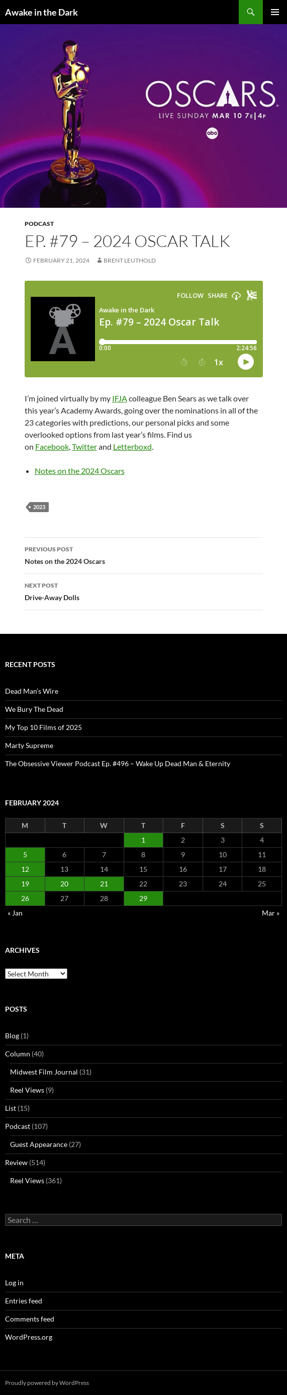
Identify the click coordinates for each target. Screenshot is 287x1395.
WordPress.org (28, 1337)
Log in (14, 1282)
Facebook (52, 446)
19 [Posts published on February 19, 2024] (25, 883)
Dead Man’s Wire (31, 691)
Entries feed (23, 1300)
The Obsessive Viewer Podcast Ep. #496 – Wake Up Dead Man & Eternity (117, 763)
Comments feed (29, 1319)
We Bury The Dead (34, 709)
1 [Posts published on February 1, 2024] (143, 840)
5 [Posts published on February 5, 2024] (25, 854)
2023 (39, 507)
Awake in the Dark (41, 12)
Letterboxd (132, 446)
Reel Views (27, 1090)
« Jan (15, 913)
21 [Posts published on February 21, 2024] (104, 883)
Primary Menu (275, 12)
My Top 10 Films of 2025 (43, 727)
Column (17, 1053)
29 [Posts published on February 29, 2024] (143, 898)
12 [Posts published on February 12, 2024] (25, 869)
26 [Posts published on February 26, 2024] (25, 898)
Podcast (39, 223)
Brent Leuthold (130, 260)
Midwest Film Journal (44, 1072)
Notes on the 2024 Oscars (80, 470)
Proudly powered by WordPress (47, 1382)
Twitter (84, 446)
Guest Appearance (38, 1144)
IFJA (119, 398)
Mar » (270, 913)
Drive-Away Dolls (144, 591)
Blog (12, 1035)
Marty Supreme (29, 745)
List (10, 1108)
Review (16, 1162)
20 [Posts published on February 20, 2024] (64, 883)
